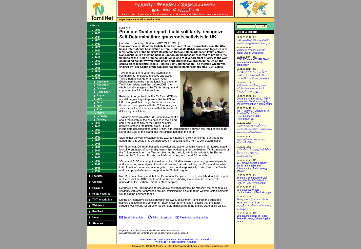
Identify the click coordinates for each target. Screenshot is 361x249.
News (95, 25)
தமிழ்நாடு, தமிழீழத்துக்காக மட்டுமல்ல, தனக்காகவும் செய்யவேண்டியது (252, 88)
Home (95, 217)
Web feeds (98, 205)
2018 (97, 57)
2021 (97, 47)
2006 (97, 140)
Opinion (97, 182)
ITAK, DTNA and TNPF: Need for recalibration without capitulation (253, 62)
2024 (97, 36)
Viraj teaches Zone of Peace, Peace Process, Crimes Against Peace (254, 219)
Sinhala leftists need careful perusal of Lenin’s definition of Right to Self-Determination (253, 180)
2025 (97, 33)
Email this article (133, 217)
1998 (97, 167)
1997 (97, 171)
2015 (97, 67)
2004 (97, 147)
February (102, 116)
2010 (97, 126)
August (101, 95)
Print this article (162, 217)
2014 (97, 71)
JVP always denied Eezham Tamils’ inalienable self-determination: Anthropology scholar (252, 167)
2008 (97, 133)
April (99, 109)
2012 (97, 78)
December (103, 81)
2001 (97, 157)
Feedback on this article (194, 217)
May (99, 105)
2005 (97, 143)
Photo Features (101, 193)
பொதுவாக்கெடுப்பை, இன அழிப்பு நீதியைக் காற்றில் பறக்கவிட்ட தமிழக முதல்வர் (253, 74)
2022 (97, 43)
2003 (97, 150)
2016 (97, 64)
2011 (97, 123)
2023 (97, 40)
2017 (97, 61)
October (101, 88)
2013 (97, 74)
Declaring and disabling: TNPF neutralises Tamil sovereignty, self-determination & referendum (254, 101)
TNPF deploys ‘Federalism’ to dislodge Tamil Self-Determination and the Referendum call (253, 114)
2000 (97, 161)
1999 (97, 164)
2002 (97, 154)
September (103, 92)
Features (97, 176)
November (103, 85)
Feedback (98, 211)
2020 (97, 50)
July (99, 99)
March (100, 112)
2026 (97, 30)
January (101, 119)
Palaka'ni (97, 187)
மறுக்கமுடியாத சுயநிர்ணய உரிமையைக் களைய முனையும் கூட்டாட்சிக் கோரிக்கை (254, 128)
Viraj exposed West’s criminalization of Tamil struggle (254, 191)
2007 (97, 136)
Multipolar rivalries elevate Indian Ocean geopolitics (251, 51)
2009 (97, 130)
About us (97, 223)
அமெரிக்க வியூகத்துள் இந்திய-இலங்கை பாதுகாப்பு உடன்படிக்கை (254, 152)
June (99, 102)
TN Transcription (102, 199)
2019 (97, 54)
